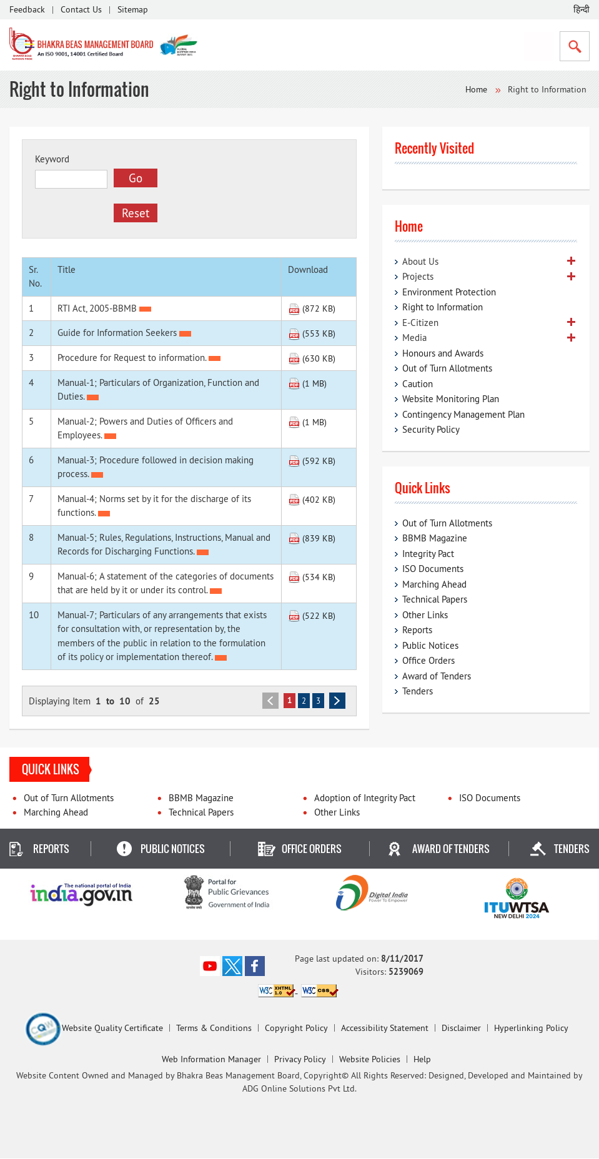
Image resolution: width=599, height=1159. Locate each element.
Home (476, 89)
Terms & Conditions (214, 1028)
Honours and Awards (442, 353)
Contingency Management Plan (463, 414)
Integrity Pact (428, 554)
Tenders (417, 691)
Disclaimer (461, 1028)
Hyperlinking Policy (531, 1028)
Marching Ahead (434, 584)
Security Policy (431, 429)
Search (575, 46)
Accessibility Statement (384, 1028)
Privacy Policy (300, 1059)
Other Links (425, 615)
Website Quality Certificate (93, 1029)
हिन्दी (581, 9)
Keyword (52, 159)
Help (422, 1059)
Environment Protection (449, 292)
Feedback (27, 9)
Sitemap (132, 9)
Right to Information (442, 307)
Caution (417, 384)
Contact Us (81, 9)
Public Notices (430, 645)
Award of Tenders (436, 676)
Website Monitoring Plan (450, 399)
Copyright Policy (296, 1028)
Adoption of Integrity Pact (364, 798)
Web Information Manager (211, 1059)
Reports (417, 630)
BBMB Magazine (434, 538)
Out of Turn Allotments (447, 368)
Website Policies (369, 1059)
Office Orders (428, 660)
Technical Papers (434, 599)
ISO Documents (432, 569)
